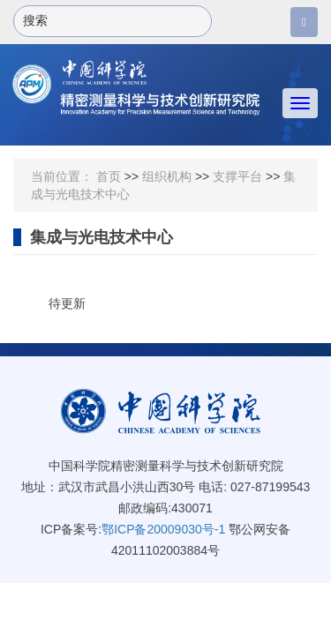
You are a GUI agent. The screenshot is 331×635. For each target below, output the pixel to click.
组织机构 (167, 176)
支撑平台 (237, 176)
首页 (108, 176)
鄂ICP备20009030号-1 (163, 529)
